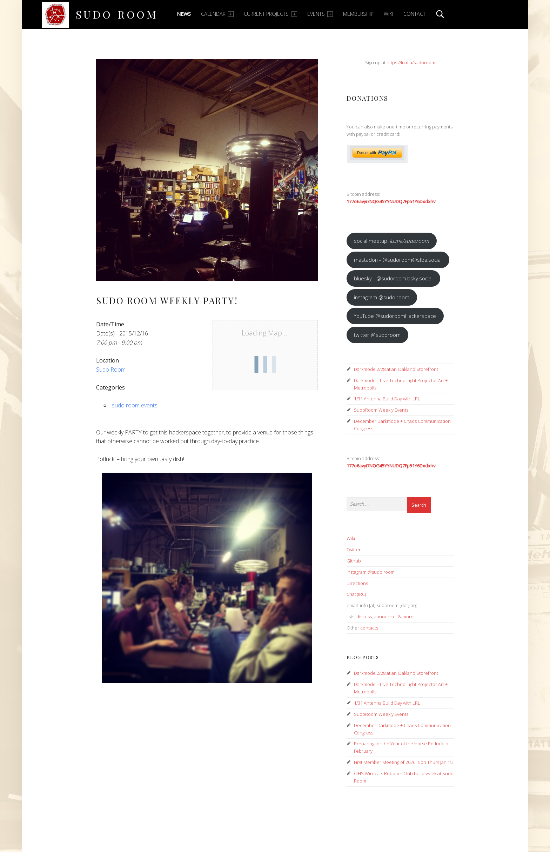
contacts (369, 628)
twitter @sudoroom (377, 334)
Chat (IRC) (356, 594)
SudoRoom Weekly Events (381, 410)
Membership (358, 14)
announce (385, 616)
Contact (414, 14)
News (184, 14)
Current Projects (270, 14)
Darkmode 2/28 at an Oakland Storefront (396, 369)
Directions (357, 583)
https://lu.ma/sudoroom (411, 62)
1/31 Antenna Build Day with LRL (387, 398)
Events (320, 14)
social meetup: (391, 240)
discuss (364, 616)
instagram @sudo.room (381, 297)
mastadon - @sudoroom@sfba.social (398, 259)
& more (406, 616)
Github (354, 561)
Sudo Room (117, 14)
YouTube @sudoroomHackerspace (395, 315)
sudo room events (134, 405)
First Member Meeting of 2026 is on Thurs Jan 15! (404, 762)
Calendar (217, 14)
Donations (367, 98)
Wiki (388, 14)
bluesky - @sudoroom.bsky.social (393, 278)
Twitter (354, 549)
